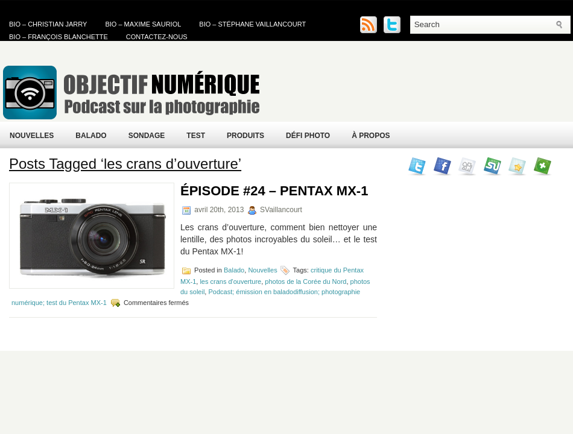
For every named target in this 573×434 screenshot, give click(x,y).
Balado (90, 135)
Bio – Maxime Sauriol (143, 24)
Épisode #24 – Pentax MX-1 (274, 190)
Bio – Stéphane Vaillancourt (252, 24)
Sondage (146, 135)
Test (195, 135)
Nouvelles (32, 135)
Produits (245, 135)
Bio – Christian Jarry (48, 24)
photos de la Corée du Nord (305, 281)
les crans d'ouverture (230, 281)
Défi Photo (308, 135)
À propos (371, 135)
